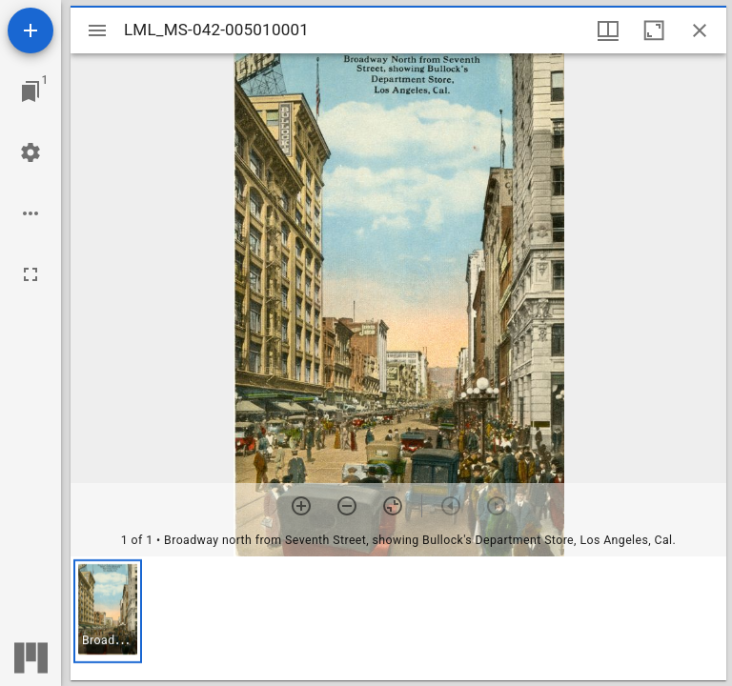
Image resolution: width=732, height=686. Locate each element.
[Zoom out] (347, 506)
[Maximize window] (654, 30)
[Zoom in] (301, 506)
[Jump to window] (30, 91)
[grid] (398, 618)
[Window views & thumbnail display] (608, 30)
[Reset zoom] (393, 506)
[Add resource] (30, 30)
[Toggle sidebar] (97, 30)
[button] (107, 611)
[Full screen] (30, 274)
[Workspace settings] (30, 152)
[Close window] (699, 30)
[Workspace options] (30, 213)
